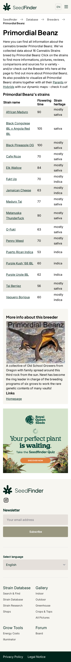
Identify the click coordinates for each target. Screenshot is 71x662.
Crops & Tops (44, 611)
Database (32, 19)
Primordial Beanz (14, 23)
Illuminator (9, 639)
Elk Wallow (14, 168)
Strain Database (13, 599)
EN (58, 6)
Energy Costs (11, 633)
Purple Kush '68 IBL (19, 263)
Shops (7, 611)
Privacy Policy (13, 657)
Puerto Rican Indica (19, 252)
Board (39, 633)
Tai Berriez (13, 286)
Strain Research (13, 605)
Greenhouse (43, 605)
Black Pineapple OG (20, 145)
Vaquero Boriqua (18, 297)
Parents (58, 82)
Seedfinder (10, 19)
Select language (13, 556)
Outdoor (41, 599)
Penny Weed (15, 241)
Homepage (14, 399)
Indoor (40, 593)
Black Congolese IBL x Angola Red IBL (18, 128)
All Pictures (42, 617)
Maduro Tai (14, 201)
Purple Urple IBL (17, 274)
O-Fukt (11, 229)
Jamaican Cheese (18, 190)
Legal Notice (36, 657)
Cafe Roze (13, 156)
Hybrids (8, 87)
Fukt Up (11, 179)
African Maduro (17, 112)
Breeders (53, 19)
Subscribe (35, 531)
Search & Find (11, 593)
